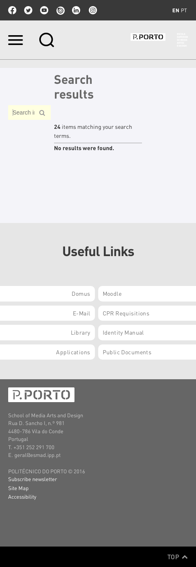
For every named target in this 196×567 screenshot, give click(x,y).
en (175, 10)
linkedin (76, 10)
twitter (28, 10)
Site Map (18, 487)
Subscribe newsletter (32, 478)
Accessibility (22, 496)
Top (177, 557)
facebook (12, 10)
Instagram (92, 10)
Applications (73, 352)
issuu (60, 10)
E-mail (81, 313)
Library (80, 332)
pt (184, 10)
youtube (44, 10)
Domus (81, 293)
